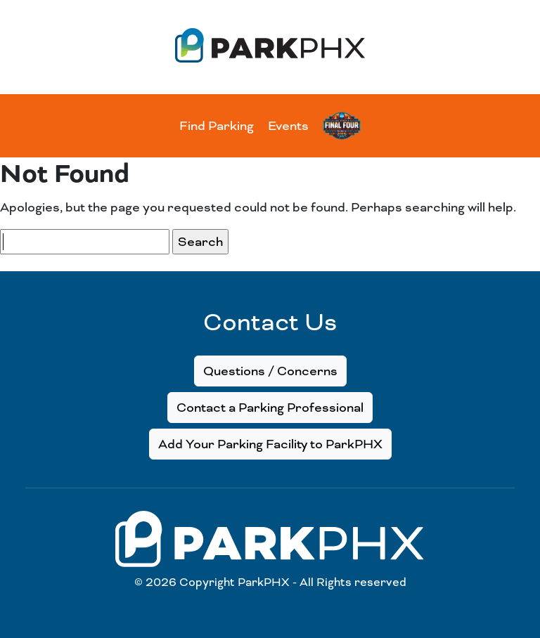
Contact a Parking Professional (270, 407)
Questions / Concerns (270, 371)
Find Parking (216, 125)
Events (288, 125)
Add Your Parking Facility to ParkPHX (270, 444)
